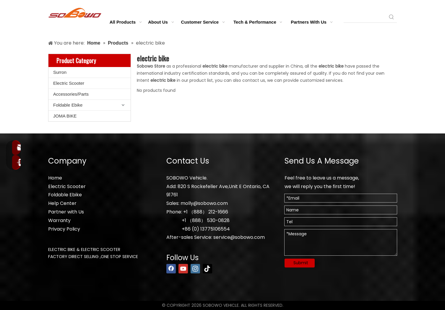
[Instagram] (195, 268)
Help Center (62, 203)
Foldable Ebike (67, 104)
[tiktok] (207, 268)
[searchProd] (365, 17)
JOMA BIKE (65, 115)
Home (55, 177)
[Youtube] (183, 268)
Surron (59, 72)
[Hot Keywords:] (391, 17)
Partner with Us (66, 211)
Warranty (59, 220)
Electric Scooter (68, 83)
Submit (300, 263)
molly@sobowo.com (204, 203)
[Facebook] (171, 268)
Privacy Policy (64, 229)
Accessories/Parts (71, 94)
